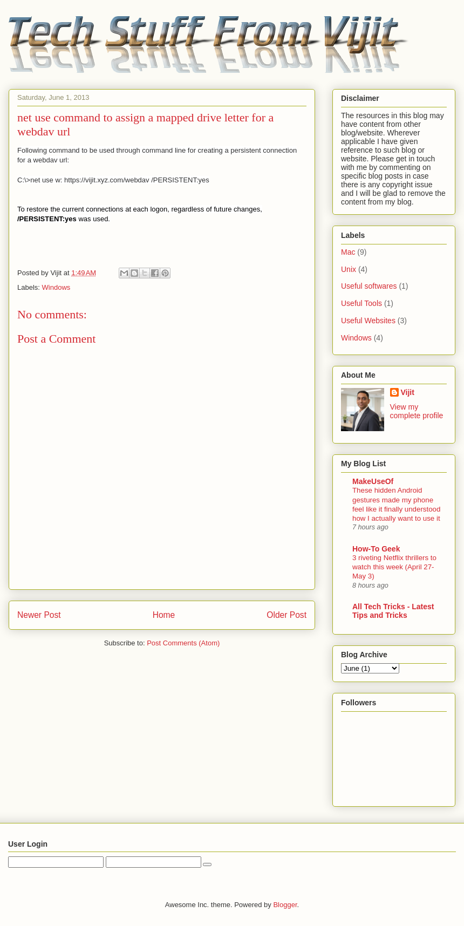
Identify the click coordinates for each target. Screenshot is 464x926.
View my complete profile (416, 411)
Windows (56, 287)
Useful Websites (368, 320)
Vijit (407, 392)
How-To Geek (376, 548)
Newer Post (39, 614)
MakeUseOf (372, 481)
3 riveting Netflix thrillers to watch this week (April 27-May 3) (394, 567)
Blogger (285, 905)
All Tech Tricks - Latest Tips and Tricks (393, 610)
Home (164, 614)
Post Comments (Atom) (183, 643)
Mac (348, 252)
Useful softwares (369, 286)
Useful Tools (361, 303)
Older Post (286, 614)
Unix (348, 269)
